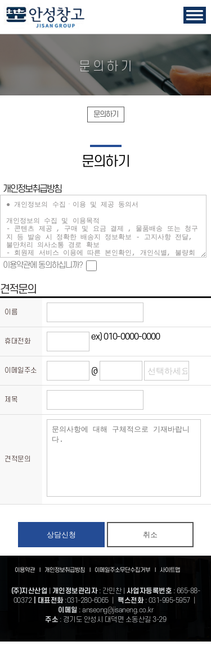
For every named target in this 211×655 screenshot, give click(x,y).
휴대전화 (17, 341)
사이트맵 (170, 583)
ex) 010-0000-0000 (125, 337)
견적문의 (17, 466)
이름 (11, 312)
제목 (11, 400)
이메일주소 (21, 370)
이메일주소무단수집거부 (127, 583)
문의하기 (105, 114)
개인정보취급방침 (69, 583)
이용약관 (29, 583)
